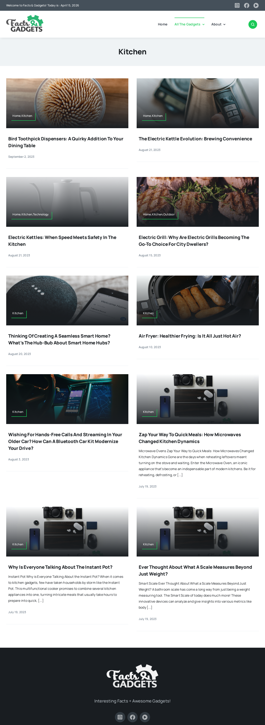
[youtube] (256, 5)
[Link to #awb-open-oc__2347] (252, 24)
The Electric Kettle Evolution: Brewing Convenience (195, 139)
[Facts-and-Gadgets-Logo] (24, 16)
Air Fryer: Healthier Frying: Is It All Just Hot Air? (190, 336)
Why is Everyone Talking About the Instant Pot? (60, 567)
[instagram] (237, 5)
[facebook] (246, 5)
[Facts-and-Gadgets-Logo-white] (132, 666)
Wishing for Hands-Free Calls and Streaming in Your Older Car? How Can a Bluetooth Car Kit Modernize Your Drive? (65, 441)
